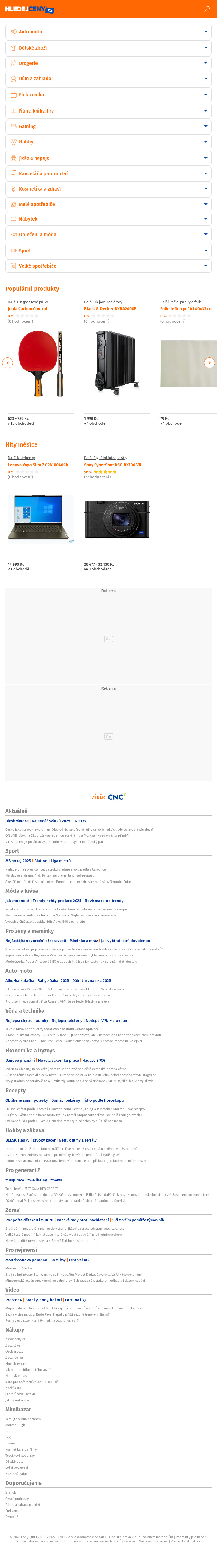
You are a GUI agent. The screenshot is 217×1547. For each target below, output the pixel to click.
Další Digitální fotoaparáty (105, 458)
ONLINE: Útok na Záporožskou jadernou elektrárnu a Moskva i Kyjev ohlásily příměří (67, 835)
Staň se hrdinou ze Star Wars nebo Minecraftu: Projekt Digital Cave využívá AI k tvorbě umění (73, 1274)
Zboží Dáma (14, 1357)
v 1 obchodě (94, 423)
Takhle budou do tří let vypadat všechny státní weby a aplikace (52, 1029)
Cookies (130, 1541)
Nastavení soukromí (153, 1541)
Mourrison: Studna (18, 1268)
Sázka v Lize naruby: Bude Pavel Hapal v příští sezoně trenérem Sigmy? (57, 1314)
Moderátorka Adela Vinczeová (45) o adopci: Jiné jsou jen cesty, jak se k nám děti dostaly (71, 961)
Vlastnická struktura (185, 1541)
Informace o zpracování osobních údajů (92, 1541)
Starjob (10, 1492)
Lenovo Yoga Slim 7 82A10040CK (38, 464)
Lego (8, 1437)
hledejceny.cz (15, 1339)
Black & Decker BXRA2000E (110, 308)
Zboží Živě (12, 1345)
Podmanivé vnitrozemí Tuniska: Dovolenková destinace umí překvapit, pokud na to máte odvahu (76, 1160)
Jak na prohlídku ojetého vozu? (28, 1369)
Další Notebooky (21, 458)
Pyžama (11, 1443)
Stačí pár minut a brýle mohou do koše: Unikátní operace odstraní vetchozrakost (64, 1228)
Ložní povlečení (16, 1467)
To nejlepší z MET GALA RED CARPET (31, 1188)
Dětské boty (14, 1461)
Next (209, 362)
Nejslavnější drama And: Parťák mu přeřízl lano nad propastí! (50, 875)
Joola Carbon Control (27, 308)
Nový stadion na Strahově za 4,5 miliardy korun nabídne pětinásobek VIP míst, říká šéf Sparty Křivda (79, 1081)
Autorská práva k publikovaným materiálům (141, 1537)
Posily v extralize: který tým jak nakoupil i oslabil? (42, 1320)
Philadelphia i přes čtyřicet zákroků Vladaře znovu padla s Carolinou (55, 869)
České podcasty (17, 1498)
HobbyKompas (16, 1375)
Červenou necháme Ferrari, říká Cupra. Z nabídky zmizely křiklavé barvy (57, 995)
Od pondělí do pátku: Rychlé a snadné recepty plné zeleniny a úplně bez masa (63, 1120)
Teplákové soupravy (20, 1455)
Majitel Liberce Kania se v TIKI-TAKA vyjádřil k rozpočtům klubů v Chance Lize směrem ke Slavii (74, 1308)
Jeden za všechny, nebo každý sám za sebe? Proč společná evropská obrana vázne (65, 1069)
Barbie (10, 1431)
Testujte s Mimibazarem (23, 1418)
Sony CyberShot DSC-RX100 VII (112, 464)
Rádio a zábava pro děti (23, 1504)
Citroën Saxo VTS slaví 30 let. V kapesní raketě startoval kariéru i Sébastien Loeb (64, 989)
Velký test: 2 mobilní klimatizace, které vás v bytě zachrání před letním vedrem (63, 1234)
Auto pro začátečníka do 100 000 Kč (31, 1382)
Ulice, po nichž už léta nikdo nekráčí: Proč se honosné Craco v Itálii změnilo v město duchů (71, 1148)
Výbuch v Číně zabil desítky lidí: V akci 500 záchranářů (45, 921)
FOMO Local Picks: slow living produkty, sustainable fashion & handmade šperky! (65, 1200)
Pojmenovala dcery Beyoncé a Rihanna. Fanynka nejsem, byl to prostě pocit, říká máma (69, 955)
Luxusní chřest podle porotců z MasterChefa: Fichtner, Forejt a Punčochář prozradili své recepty (75, 1108)
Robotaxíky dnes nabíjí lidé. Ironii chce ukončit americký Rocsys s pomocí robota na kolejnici (73, 1041)
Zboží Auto (13, 1388)
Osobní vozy (14, 1351)
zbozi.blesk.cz (15, 1363)
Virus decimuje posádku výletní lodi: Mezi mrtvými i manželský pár (54, 841)
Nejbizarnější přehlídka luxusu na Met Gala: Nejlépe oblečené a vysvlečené (60, 915)
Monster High (15, 1424)
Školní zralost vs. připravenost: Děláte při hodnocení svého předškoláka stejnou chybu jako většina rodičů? (84, 949)
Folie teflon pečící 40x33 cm (186, 308)
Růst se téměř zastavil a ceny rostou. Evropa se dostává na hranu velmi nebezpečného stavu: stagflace (80, 1075)
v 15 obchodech (21, 423)
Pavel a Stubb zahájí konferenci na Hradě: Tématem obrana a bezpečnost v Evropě (66, 909)
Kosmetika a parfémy (21, 1449)
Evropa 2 (11, 1516)
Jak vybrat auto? (17, 1400)
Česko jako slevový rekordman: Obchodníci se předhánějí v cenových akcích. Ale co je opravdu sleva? (79, 829)
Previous (7, 362)
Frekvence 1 (14, 1510)
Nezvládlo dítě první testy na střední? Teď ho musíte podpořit (51, 1240)
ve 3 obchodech (98, 569)
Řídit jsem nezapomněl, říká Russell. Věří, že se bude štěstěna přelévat (57, 1001)
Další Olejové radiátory (103, 302)
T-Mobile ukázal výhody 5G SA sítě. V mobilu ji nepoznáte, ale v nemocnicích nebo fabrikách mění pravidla (83, 1035)
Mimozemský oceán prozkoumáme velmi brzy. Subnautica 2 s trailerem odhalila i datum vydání (75, 1280)
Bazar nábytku (16, 1473)
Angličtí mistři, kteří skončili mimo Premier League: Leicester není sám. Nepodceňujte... (69, 881)
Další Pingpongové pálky (28, 302)
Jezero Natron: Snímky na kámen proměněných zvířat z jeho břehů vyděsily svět (63, 1154)
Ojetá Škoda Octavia (20, 1394)
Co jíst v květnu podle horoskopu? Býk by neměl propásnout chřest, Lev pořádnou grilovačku (73, 1114)
